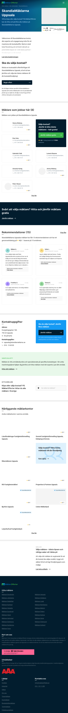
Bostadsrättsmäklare (8, 703)
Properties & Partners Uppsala (46, 484)
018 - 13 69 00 (9, 345)
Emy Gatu (16, 138)
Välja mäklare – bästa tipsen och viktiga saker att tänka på (49, 550)
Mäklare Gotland (40, 625)
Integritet (4, 686)
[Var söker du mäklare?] (51, 388)
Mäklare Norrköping (41, 605)
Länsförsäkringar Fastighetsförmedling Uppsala (16, 437)
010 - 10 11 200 (40, 686)
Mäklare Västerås (7, 608)
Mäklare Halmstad (7, 618)
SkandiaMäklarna (23, 6)
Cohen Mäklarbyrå (42, 507)
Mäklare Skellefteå (7, 601)
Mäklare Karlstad (7, 605)
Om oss (4, 693)
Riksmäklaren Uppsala (10, 461)
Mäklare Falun (6, 628)
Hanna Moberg (17, 123)
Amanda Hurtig (17, 169)
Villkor (4, 690)
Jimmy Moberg (51, 169)
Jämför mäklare (51, 332)
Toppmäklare (6, 696)
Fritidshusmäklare (7, 710)
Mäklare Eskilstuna (8, 622)
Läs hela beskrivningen (10, 57)
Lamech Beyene (52, 153)
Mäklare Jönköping (8, 598)
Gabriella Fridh (17, 153)
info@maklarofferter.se (42, 683)
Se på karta (8, 336)
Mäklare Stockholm (8, 594)
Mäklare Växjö (6, 615)
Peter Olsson (17, 184)
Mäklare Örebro (40, 611)
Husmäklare (5, 700)
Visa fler (34, 195)
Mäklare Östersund (41, 622)
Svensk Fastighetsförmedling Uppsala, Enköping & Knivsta (49, 437)
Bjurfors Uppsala (8, 507)
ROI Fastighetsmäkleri (10, 484)
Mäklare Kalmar (40, 615)
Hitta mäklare (5, 6)
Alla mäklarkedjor (13, 6)
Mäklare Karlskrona (8, 625)
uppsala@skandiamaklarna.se (14, 342)
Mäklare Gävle (39, 618)
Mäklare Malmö (40, 608)
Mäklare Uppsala (40, 594)
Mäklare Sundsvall (7, 611)
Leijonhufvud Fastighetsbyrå (12, 529)
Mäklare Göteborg (40, 598)
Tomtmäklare (6, 707)
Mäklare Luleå (39, 601)
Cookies (4, 683)
